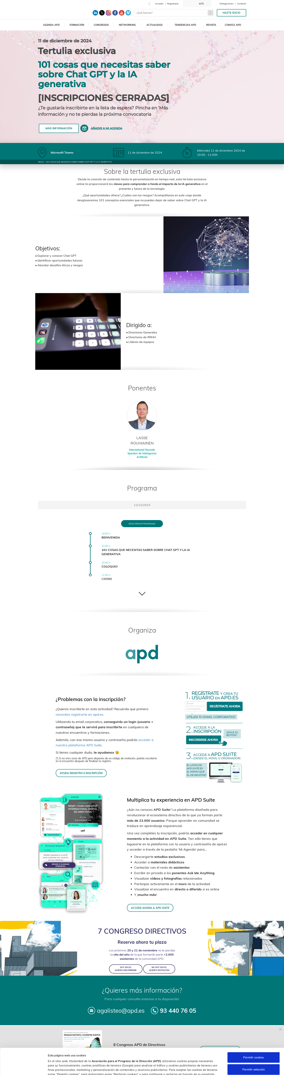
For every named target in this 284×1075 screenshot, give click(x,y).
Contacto (241, 3)
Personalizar (194, 1068)
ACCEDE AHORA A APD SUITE (150, 907)
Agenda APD (51, 24)
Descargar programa (142, 523)
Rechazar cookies (253, 1058)
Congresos (101, 24)
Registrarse (173, 3)
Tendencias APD (185, 24)
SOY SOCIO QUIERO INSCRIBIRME (126, 969)
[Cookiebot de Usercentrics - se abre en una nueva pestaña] (24, 1068)
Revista (211, 24)
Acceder (159, 3)
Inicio (41, 162)
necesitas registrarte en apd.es (79, 714)
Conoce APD (233, 24)
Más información (58, 128)
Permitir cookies (253, 1034)
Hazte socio (231, 12)
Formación (77, 24)
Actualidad (154, 24)
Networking (127, 24)
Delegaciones (226, 3)
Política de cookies (193, 1056)
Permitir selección (253, 1047)
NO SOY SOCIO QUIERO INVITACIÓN (159, 969)
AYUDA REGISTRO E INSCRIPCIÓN (81, 773)
